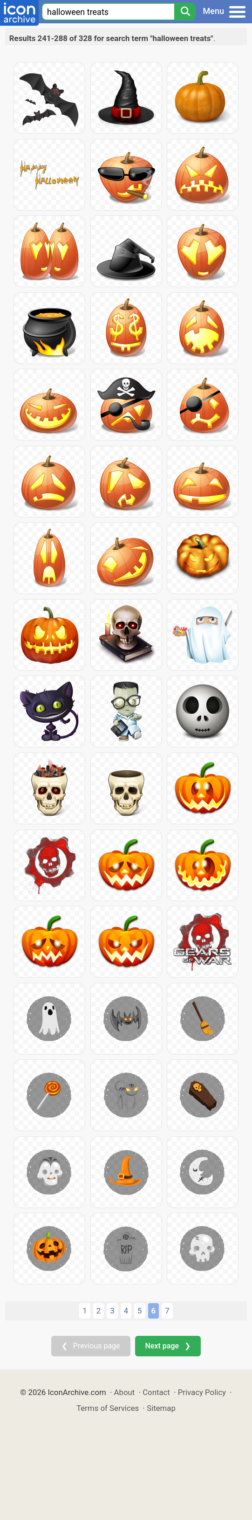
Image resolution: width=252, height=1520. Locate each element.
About (124, 1392)
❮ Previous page (90, 1345)
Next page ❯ (168, 1345)
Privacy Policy (202, 1392)
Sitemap (161, 1408)
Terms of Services (107, 1408)
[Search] (185, 12)
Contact (156, 1392)
